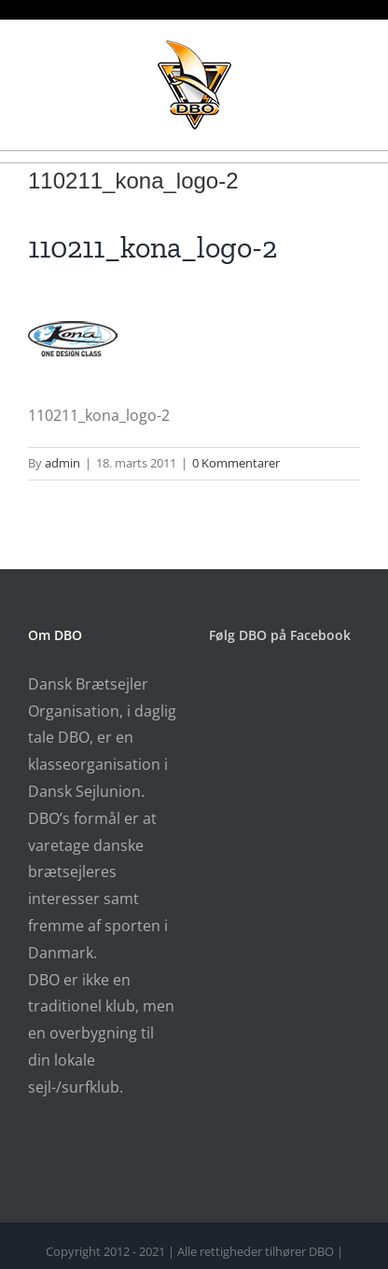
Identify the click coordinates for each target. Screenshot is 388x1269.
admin (62, 462)
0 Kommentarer (236, 462)
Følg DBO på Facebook (280, 635)
